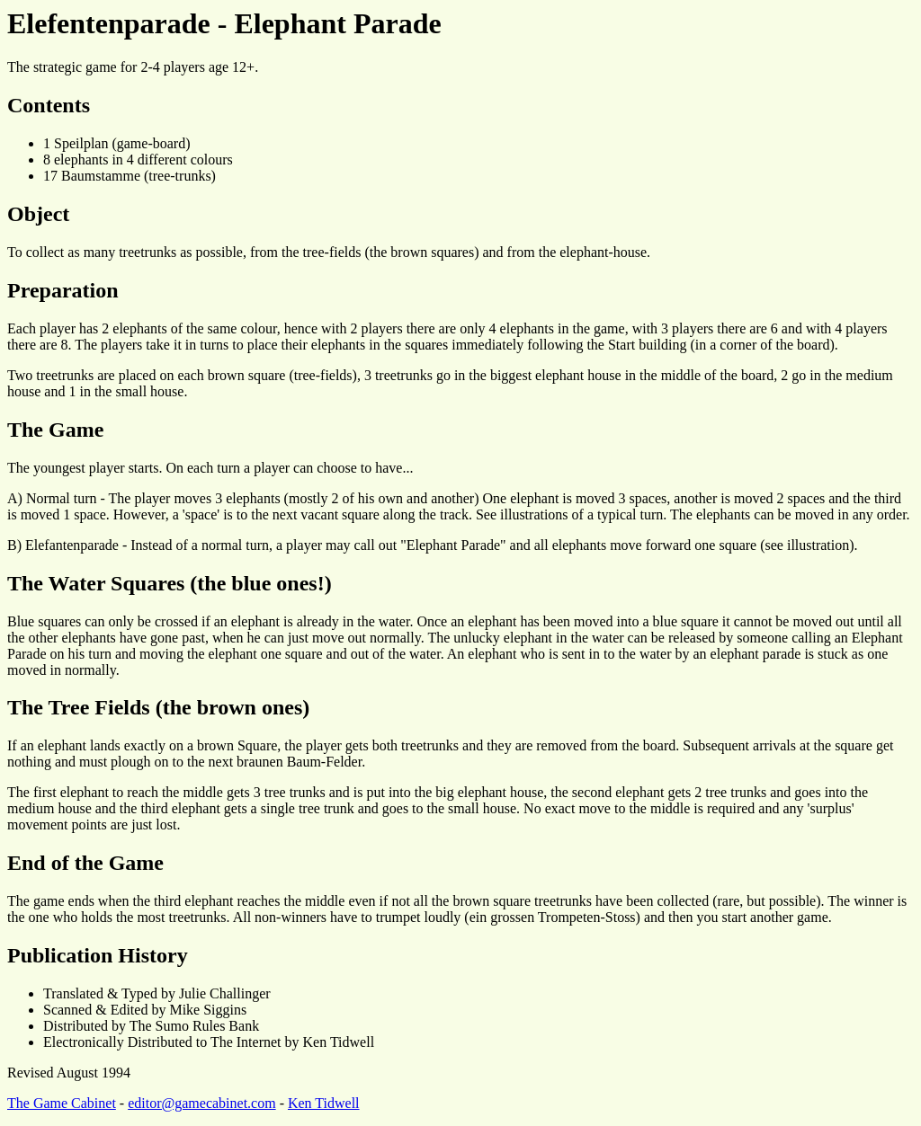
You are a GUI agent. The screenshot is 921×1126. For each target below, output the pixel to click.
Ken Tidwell (324, 1103)
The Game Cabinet (61, 1103)
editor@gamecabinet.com (201, 1103)
